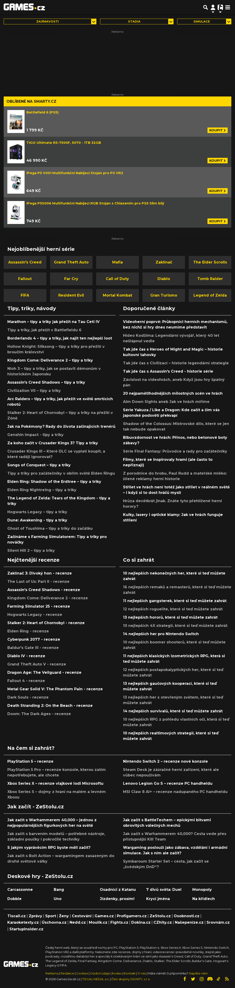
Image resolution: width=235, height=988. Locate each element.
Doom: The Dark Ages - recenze (39, 714)
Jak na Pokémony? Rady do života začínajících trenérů (61, 426)
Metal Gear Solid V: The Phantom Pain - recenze (55, 689)
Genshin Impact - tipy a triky (35, 435)
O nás (142, 973)
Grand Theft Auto (71, 262)
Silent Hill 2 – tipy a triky (31, 550)
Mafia (117, 262)
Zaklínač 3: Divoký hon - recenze (39, 573)
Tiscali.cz (16, 916)
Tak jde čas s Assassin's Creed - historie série (168, 371)
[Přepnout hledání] (205, 7)
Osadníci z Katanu (118, 889)
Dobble (14, 899)
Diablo (163, 279)
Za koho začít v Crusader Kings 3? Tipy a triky (52, 443)
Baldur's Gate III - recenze (33, 647)
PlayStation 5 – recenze (30, 761)
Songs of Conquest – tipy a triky (39, 465)
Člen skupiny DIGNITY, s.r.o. (131, 979)
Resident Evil (71, 295)
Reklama (52, 973)
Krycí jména (158, 899)
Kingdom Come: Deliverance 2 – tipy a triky (50, 360)
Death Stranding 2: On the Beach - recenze (50, 705)
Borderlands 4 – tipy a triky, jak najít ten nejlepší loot (59, 338)
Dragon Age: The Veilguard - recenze (44, 672)
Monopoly (202, 889)
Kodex (117, 973)
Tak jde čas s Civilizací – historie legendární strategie (176, 363)
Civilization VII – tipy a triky (34, 390)
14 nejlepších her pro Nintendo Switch (161, 634)
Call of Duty (117, 279)
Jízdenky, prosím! (117, 899)
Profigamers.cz (132, 916)
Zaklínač (164, 262)
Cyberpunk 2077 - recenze (33, 639)
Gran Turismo (163, 295)
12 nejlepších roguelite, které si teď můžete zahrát (173, 609)
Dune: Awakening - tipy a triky (37, 520)
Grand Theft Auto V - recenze (36, 664)
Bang (59, 889)
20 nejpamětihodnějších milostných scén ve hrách (173, 393)
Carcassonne (20, 889)
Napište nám (198, 973)
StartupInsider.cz (26, 929)
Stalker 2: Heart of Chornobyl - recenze (46, 623)
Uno (58, 899)
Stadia (134, 21)
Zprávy (35, 916)
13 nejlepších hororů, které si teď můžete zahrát (170, 617)
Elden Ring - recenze (28, 631)
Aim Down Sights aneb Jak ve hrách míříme (166, 401)
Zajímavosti (47, 21)
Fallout (25, 279)
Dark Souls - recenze (28, 697)
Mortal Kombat (117, 295)
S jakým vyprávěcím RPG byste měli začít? (48, 847)
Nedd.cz (78, 922)
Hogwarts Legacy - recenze (34, 614)
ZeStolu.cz (160, 916)
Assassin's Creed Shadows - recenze (43, 590)
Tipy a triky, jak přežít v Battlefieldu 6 (44, 330)
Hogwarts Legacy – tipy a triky (37, 512)
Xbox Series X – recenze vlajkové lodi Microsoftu (55, 783)
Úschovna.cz (54, 922)
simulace (201, 21)
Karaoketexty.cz (23, 922)
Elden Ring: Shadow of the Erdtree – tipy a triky (54, 481)
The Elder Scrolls (210, 262)
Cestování (82, 916)
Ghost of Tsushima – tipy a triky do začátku (50, 528)
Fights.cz (119, 922)
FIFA (25, 295)
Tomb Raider (210, 279)
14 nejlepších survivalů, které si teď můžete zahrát (173, 711)
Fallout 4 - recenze (26, 681)
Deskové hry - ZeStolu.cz (40, 876)
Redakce (67, 973)
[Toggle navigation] (227, 7)
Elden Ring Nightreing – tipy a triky (41, 490)
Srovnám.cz (218, 922)
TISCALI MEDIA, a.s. (95, 979)
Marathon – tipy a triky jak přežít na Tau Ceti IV (53, 322)
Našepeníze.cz (189, 922)
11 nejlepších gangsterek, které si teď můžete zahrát (175, 601)
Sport (50, 916)
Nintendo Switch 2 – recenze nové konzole (165, 761)
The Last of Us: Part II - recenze (38, 581)
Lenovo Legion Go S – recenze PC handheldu (168, 783)
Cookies (82, 973)
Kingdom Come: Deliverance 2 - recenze (47, 598)
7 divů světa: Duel (164, 889)
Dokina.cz (141, 922)
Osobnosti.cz (186, 916)
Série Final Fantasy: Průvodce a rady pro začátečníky (175, 451)
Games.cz (104, 916)
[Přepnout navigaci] (213, 7)
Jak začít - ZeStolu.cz (35, 807)
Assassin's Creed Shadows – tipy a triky (46, 382)
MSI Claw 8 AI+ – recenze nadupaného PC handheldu (175, 792)
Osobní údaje (100, 973)
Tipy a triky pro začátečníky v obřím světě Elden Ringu (61, 473)
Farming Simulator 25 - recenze (38, 606)
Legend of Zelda (210, 295)
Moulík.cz (98, 922)
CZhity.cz (163, 922)
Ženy (64, 916)
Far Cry (71, 279)
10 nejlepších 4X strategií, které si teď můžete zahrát (175, 625)
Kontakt (130, 973)
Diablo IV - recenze (26, 656)
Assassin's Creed (25, 262)
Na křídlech (203, 899)
